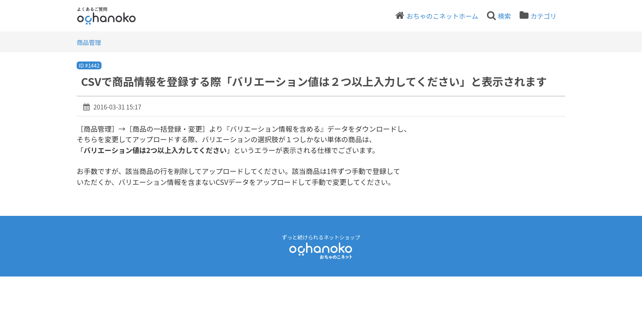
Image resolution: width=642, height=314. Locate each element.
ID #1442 (89, 65)
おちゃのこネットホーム (442, 15)
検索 (504, 15)
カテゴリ (543, 15)
